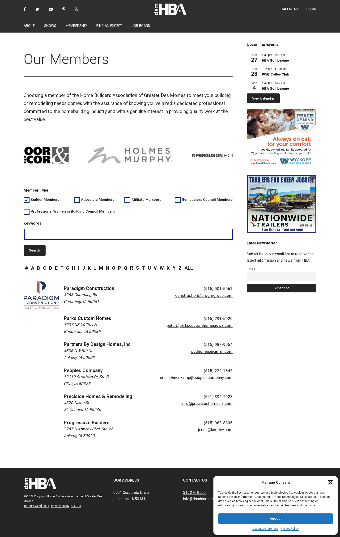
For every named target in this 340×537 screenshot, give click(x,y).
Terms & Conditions (36, 506)
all (188, 268)
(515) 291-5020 (218, 318)
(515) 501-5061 (218, 288)
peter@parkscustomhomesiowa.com (200, 325)
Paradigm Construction (89, 288)
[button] (330, 482)
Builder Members (45, 199)
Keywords (32, 223)
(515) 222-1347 (218, 370)
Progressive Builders (87, 422)
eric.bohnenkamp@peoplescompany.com (196, 377)
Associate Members (98, 199)
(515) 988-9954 (218, 344)
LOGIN (311, 9)
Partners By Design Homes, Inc (97, 344)
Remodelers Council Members (207, 199)
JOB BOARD (141, 26)
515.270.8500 (194, 492)
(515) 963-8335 (218, 422)
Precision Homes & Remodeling (98, 396)
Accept (276, 518)
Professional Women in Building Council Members (73, 211)
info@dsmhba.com (198, 499)
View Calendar (263, 98)
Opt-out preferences (265, 528)
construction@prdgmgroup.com (204, 295)
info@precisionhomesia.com (207, 403)
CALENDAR (289, 9)
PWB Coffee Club (275, 74)
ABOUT (29, 26)
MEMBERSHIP (76, 26)
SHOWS (50, 26)
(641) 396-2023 (218, 396)
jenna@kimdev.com (215, 429)
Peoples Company (83, 370)
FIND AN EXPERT (109, 26)
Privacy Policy (290, 528)
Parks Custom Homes (87, 318)
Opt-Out (76, 506)
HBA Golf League (275, 60)
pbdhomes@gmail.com (212, 351)
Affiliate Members (146, 199)
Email (251, 269)
